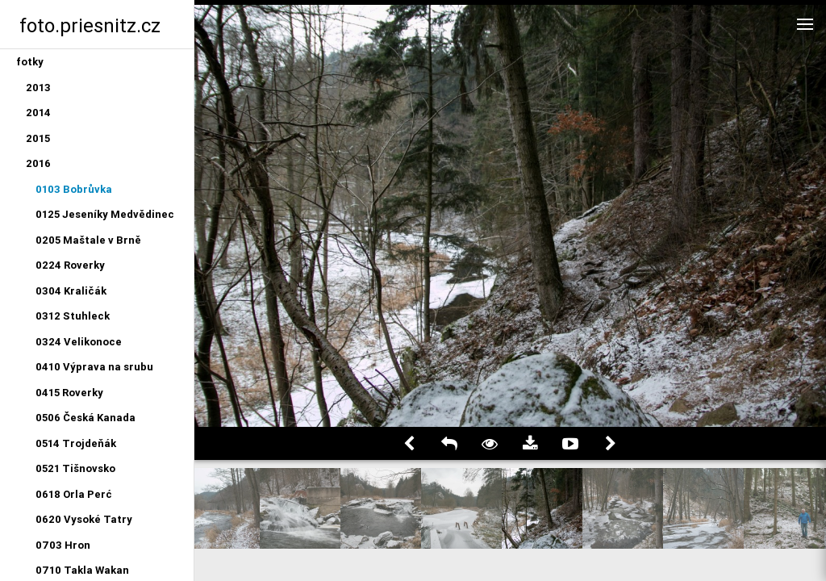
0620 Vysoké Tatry (83, 519)
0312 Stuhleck (72, 316)
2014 (38, 112)
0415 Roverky (69, 392)
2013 (38, 87)
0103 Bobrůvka (73, 189)
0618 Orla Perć (73, 494)
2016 (38, 163)
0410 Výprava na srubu (94, 367)
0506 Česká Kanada (85, 417)
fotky (30, 62)
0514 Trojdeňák (75, 443)
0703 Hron (62, 545)
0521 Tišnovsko (75, 468)
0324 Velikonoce (78, 342)
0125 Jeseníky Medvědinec (104, 214)
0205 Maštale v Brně (88, 240)
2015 (38, 138)
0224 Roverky (70, 265)
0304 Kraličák (70, 291)
